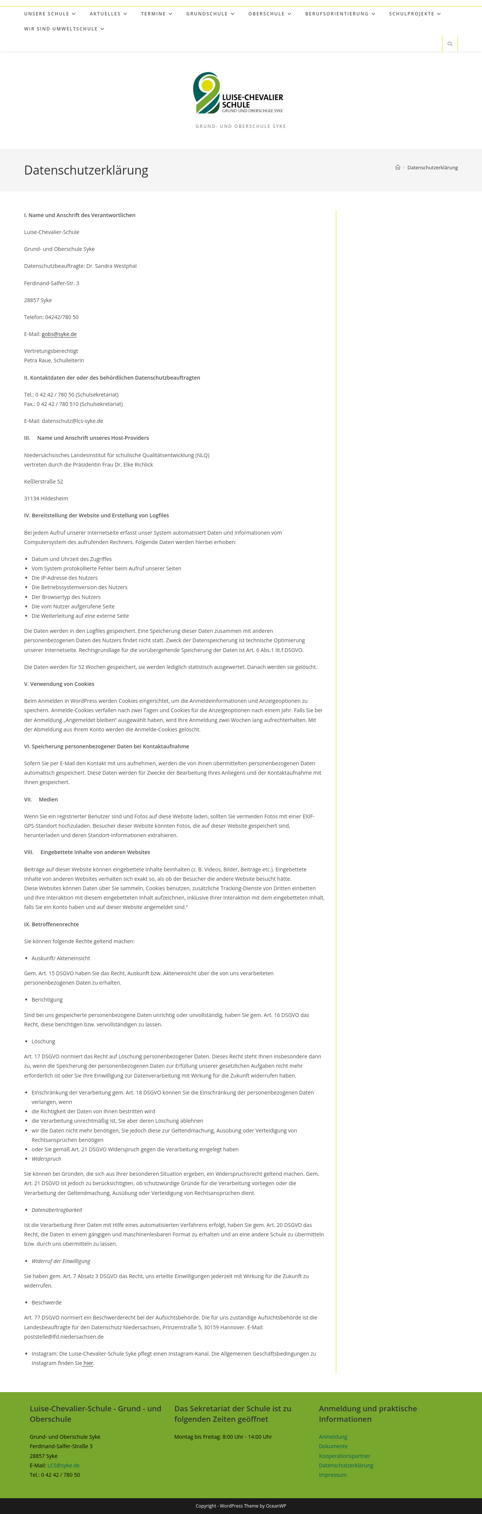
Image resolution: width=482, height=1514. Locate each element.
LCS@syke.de (63, 1465)
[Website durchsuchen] (450, 44)
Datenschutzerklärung (432, 167)
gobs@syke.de (59, 333)
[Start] (397, 167)
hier (87, 1363)
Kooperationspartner (345, 1455)
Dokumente (333, 1446)
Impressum (333, 1474)
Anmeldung (333, 1436)
